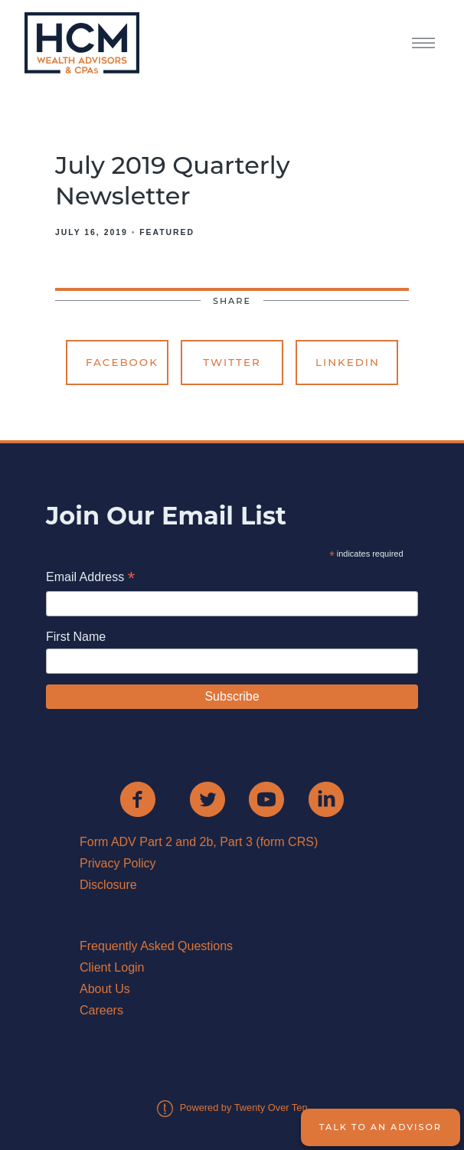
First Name (76, 636)
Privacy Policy (118, 863)
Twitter (232, 362)
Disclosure (108, 884)
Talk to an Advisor (380, 1127)
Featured (166, 232)
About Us (105, 988)
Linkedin (347, 362)
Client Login (112, 967)
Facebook (122, 362)
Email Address (90, 578)
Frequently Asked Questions (156, 945)
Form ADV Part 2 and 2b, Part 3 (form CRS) (199, 841)
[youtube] (266, 799)
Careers (101, 1010)
